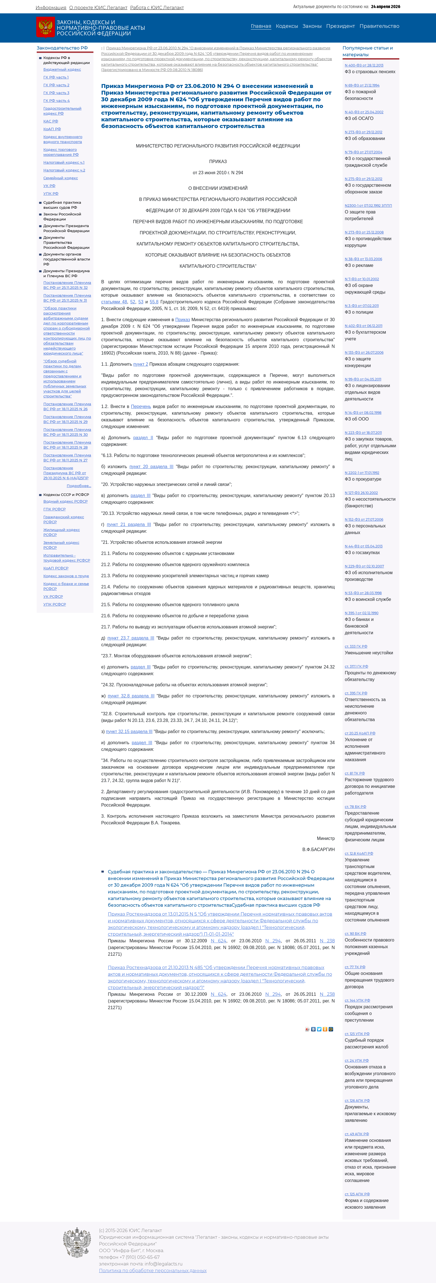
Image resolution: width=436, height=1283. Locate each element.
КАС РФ (50, 121)
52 (132, 301)
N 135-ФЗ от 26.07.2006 (364, 352)
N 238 (327, 940)
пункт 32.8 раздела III (131, 696)
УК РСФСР (53, 596)
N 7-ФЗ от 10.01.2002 (362, 279)
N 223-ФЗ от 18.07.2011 (363, 433)
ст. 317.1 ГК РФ (356, 666)
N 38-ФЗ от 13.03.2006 (363, 259)
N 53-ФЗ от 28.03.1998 (363, 593)
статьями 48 (114, 301)
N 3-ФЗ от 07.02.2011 (362, 306)
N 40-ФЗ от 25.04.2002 (364, 112)
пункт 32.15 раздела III (129, 731)
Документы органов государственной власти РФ (66, 259)
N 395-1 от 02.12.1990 (361, 613)
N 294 (273, 940)
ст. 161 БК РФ (355, 933)
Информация (51, 7)
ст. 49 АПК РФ (357, 1134)
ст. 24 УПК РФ (357, 1060)
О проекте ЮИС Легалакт (98, 7)
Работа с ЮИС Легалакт (157, 7)
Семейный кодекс (60, 178)
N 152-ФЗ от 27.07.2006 (364, 519)
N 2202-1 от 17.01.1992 (362, 473)
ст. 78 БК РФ (355, 807)
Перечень (141, 406)
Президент (340, 26)
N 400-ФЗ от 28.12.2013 (364, 65)
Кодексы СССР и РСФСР (66, 494)
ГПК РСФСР (54, 509)
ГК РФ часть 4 (56, 100)
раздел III (141, 495)
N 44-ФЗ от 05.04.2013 (364, 546)
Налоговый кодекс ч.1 (64, 162)
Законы (312, 26)
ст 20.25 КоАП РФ (360, 733)
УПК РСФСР (54, 604)
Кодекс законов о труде (66, 576)
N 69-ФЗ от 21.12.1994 (362, 85)
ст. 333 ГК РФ (356, 646)
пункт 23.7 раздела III (130, 638)
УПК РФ (50, 193)
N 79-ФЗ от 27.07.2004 (363, 152)
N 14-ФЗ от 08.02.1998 (363, 413)
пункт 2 (140, 364)
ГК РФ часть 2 (56, 85)
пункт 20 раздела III (152, 466)
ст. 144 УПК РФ (357, 1000)
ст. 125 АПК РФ (357, 1194)
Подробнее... (79, 485)
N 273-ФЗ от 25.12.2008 (364, 232)
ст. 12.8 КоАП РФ (359, 853)
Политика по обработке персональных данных (153, 1270)
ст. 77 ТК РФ (355, 967)
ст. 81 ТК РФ (355, 773)
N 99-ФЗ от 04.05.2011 (363, 379)
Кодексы (287, 26)
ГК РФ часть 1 (56, 77)
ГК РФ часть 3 (56, 92)
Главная (261, 26)
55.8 (154, 301)
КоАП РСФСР (55, 568)
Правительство (379, 26)
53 (140, 301)
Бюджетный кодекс (62, 69)
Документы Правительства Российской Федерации (66, 242)
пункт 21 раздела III (129, 524)
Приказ (182, 319)
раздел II (143, 437)
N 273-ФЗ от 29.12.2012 (363, 132)
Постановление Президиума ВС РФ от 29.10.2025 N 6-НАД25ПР (65, 473)
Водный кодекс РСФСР (65, 501)
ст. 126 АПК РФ (357, 1100)
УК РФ (49, 185)
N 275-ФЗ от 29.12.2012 (363, 179)
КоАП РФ (52, 129)
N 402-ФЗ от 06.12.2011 (363, 326)
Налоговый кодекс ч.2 (64, 170)
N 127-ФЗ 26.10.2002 (361, 493)
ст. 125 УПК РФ (357, 1034)
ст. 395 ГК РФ (356, 693)
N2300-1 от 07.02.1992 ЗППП (368, 205)
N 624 (218, 940)
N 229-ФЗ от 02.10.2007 (364, 566)
